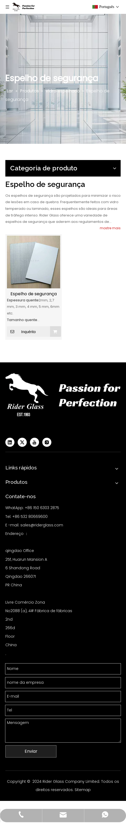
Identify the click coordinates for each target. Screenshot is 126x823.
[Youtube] (34, 442)
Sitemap (83, 789)
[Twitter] (22, 442)
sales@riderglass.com (41, 525)
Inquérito (21, 331)
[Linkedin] (9, 442)
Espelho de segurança (33, 294)
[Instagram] (46, 442)
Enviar (31, 751)
